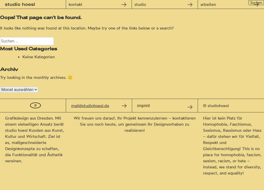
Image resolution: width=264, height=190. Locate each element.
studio (140, 4)
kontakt (75, 4)
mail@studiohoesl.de (90, 105)
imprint (143, 106)
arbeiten (208, 4)
